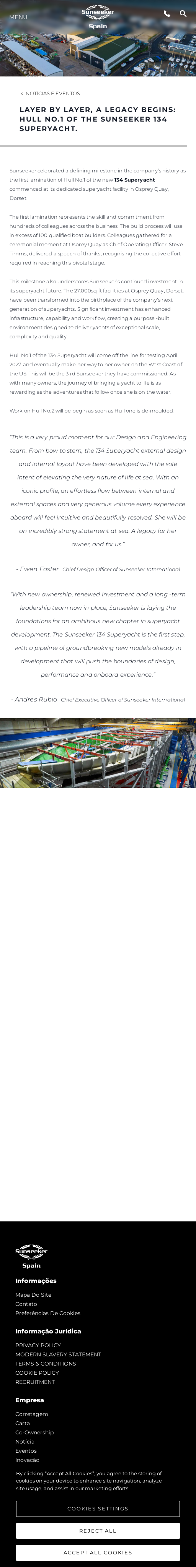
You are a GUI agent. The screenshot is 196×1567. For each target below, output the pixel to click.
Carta (22, 1423)
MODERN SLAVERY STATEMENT (58, 1354)
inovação (27, 1460)
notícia (24, 1441)
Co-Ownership (34, 1432)
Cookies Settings (98, 1508)
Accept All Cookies (98, 1552)
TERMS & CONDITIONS (45, 1363)
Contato (26, 1304)
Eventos (26, 1450)
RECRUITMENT (35, 1382)
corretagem (31, 1414)
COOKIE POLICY (37, 1372)
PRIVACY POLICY (38, 1345)
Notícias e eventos (50, 93)
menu (18, 17)
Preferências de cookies (47, 1313)
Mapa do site (33, 1294)
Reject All (98, 1531)
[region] (98, 1514)
